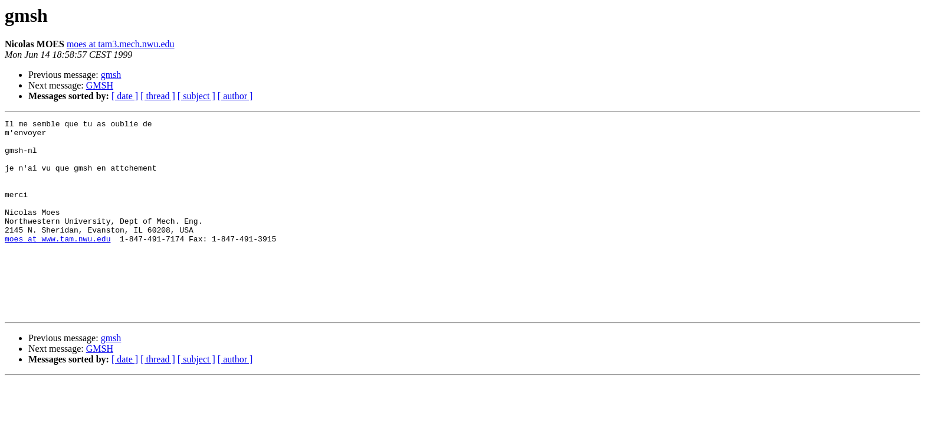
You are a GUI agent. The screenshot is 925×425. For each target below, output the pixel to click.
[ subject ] (196, 96)
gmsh (111, 75)
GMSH (99, 85)
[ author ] (235, 96)
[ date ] (124, 96)
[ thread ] (157, 96)
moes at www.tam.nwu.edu (57, 263)
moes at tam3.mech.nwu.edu (121, 44)
